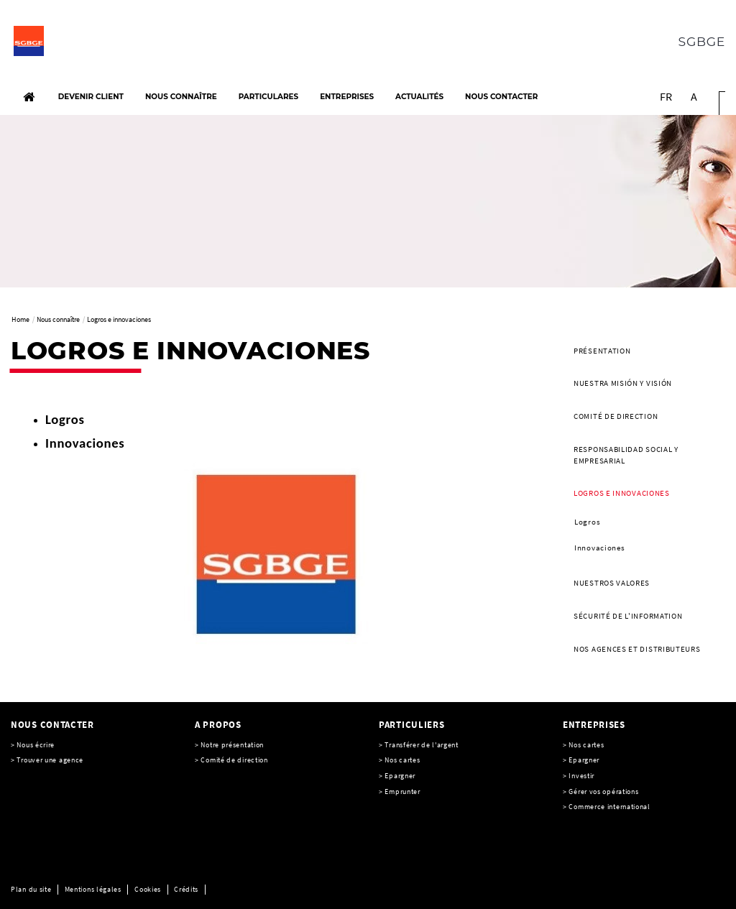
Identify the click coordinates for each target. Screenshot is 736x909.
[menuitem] (644, 351)
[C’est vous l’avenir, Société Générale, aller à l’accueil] (92, 44)
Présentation (602, 351)
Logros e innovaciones (622, 493)
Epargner (584, 760)
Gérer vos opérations (603, 791)
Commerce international (609, 806)
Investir (581, 775)
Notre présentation (232, 744)
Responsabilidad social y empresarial (626, 455)
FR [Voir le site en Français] (666, 96)
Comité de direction (616, 416)
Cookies (147, 889)
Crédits (186, 889)
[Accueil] (29, 97)
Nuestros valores (612, 583)
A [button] (694, 96)
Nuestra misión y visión (623, 383)
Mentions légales (93, 889)
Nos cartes (402, 760)
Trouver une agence (50, 760)
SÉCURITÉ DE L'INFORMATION (628, 616)
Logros (587, 522)
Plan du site (31, 889)
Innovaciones (599, 548)
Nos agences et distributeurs (637, 649)
